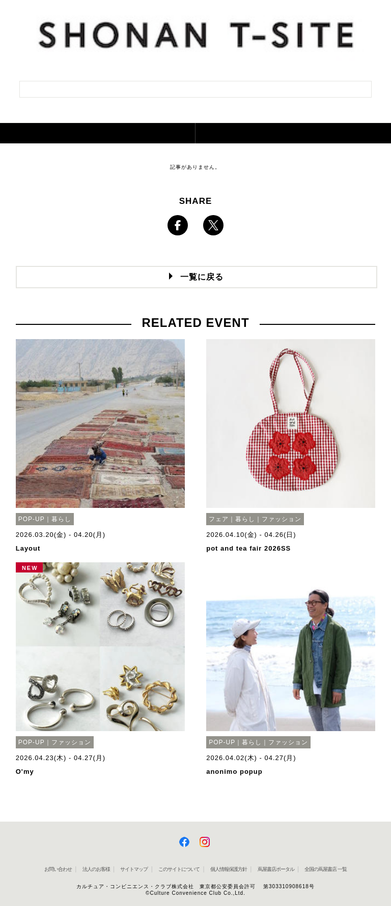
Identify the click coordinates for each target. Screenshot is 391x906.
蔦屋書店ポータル (276, 869)
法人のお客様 (96, 869)
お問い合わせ (58, 869)
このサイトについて (179, 869)
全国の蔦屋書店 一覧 (325, 869)
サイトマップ (134, 869)
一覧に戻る (202, 277)
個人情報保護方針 (228, 869)
